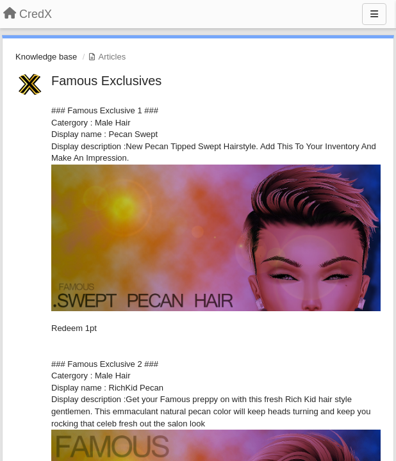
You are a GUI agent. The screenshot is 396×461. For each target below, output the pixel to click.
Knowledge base (46, 56)
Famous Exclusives (106, 81)
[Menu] (374, 14)
